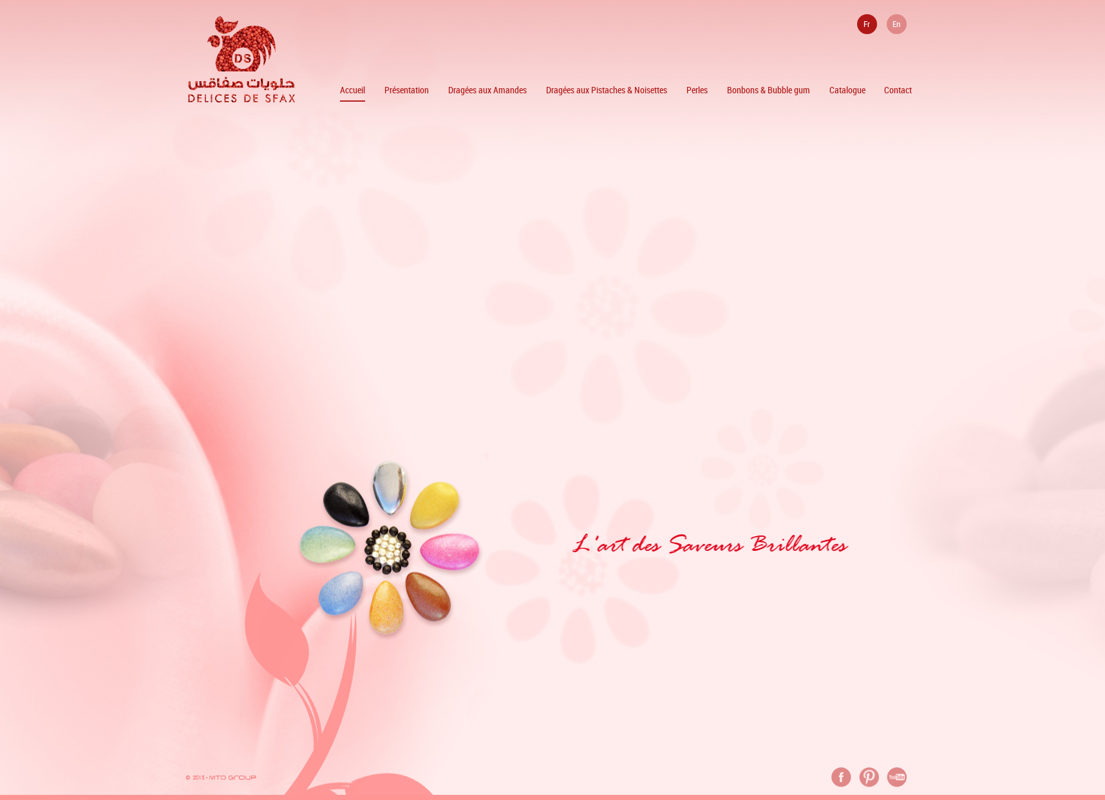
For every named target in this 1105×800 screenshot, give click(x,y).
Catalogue (847, 90)
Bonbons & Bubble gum (768, 90)
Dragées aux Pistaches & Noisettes (606, 90)
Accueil (352, 90)
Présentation (406, 90)
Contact (898, 90)
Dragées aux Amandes (487, 90)
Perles (697, 90)
